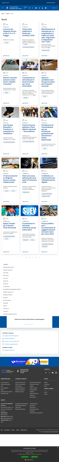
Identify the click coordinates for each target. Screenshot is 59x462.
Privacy (13, 430)
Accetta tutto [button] (25, 456)
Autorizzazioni (33, 397)
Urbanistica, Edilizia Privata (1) (10, 314)
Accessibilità (7, 430)
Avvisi (5, 24)
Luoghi (45, 394)
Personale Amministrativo (6, 391)
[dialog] (29, 454)
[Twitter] (32, 8)
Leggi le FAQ (18, 407)
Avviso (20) (5, 273)
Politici (2, 389)
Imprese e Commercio (20, 388)
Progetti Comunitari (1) (8, 292)
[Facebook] (29, 8)
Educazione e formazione (35, 382)
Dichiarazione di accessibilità (36, 412)
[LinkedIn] (42, 8)
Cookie (17, 430)
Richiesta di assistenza (20, 409)
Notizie (45, 382)
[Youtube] (35, 8)
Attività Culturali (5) (7, 270)
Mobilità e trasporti (19, 391)
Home (3, 13)
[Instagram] (38, 8)
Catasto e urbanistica (20, 389)
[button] (29, 459)
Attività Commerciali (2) (8, 267)
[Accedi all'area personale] (51, 2)
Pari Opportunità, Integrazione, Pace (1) (12, 289)
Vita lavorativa (18, 386)
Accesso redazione (54, 431)
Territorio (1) (6, 308)
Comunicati (46, 384)
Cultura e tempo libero (20, 384)
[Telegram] (45, 8)
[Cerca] (56, 8)
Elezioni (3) (5, 281)
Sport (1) (5, 306)
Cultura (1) (5, 278)
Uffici (2, 386)
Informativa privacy (34, 409)
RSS (2, 430)
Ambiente (32, 391)
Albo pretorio (33, 407)
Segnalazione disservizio (20, 405)
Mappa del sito (24, 430)
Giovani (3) (5, 284)
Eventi (45, 392)
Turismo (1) (5, 311)
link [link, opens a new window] (40, 454)
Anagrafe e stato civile (20, 382)
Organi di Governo (5, 382)
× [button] (57, 447)
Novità (7, 13)
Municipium (46, 431)
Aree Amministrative (5, 384)
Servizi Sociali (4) (7, 300)
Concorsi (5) (5, 275)
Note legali (32, 411)
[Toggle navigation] (2, 8)
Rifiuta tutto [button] (34, 456)
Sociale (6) (5, 303)
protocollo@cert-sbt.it (8, 418)
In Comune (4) (6, 286)
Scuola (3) (5, 297)
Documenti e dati (4, 393)
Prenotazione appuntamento (21, 403)
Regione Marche (5, 2)
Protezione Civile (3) (7, 295)
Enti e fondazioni (4, 388)
